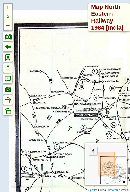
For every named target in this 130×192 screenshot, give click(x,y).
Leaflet (92, 189)
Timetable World (118, 189)
